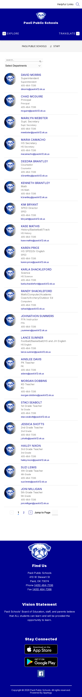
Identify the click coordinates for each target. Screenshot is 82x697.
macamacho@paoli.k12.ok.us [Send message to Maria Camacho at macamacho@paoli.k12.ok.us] (35, 154)
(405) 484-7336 (43, 585)
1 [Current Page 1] (18, 512)
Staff (56, 46)
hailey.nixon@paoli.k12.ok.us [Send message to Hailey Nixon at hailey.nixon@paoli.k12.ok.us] (35, 460)
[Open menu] (10, 33)
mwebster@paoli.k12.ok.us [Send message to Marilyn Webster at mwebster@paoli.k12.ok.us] (34, 132)
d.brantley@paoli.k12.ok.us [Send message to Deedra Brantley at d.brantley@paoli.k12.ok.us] (34, 175)
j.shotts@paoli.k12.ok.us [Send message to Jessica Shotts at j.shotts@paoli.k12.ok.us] (32, 438)
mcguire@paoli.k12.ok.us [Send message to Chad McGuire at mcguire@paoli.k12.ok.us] (33, 110)
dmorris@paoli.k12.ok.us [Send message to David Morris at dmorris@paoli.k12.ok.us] (33, 89)
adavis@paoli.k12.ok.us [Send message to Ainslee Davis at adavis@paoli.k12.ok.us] (32, 373)
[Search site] (78, 4)
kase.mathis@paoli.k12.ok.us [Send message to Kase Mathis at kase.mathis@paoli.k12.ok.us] (35, 240)
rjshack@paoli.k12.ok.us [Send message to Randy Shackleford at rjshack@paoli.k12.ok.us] (33, 308)
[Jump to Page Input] (55, 512)
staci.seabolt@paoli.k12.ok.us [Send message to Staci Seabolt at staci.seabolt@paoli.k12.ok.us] (35, 416)
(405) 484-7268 (42, 589)
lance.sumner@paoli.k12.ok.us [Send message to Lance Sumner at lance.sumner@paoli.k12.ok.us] (36, 352)
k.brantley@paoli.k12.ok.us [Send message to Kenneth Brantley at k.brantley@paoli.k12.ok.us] (34, 197)
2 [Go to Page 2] (23, 512)
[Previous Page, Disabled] (12, 512)
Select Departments (16, 65)
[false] (24, 60)
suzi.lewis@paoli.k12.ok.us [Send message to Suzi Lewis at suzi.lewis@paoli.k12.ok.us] (34, 481)
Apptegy (47, 692)
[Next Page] (30, 512)
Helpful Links (65, 4)
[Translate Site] (69, 33)
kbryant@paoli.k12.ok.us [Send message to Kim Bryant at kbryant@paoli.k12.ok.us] (33, 219)
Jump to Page (42, 512)
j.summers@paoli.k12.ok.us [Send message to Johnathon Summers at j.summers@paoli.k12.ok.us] (34, 330)
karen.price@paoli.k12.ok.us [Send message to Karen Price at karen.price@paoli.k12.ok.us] (35, 262)
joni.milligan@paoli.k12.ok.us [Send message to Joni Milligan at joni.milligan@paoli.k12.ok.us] (35, 503)
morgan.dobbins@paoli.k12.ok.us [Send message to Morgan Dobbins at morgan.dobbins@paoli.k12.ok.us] (37, 395)
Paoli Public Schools (34, 46)
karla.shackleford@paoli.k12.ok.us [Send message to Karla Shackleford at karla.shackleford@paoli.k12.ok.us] (38, 283)
